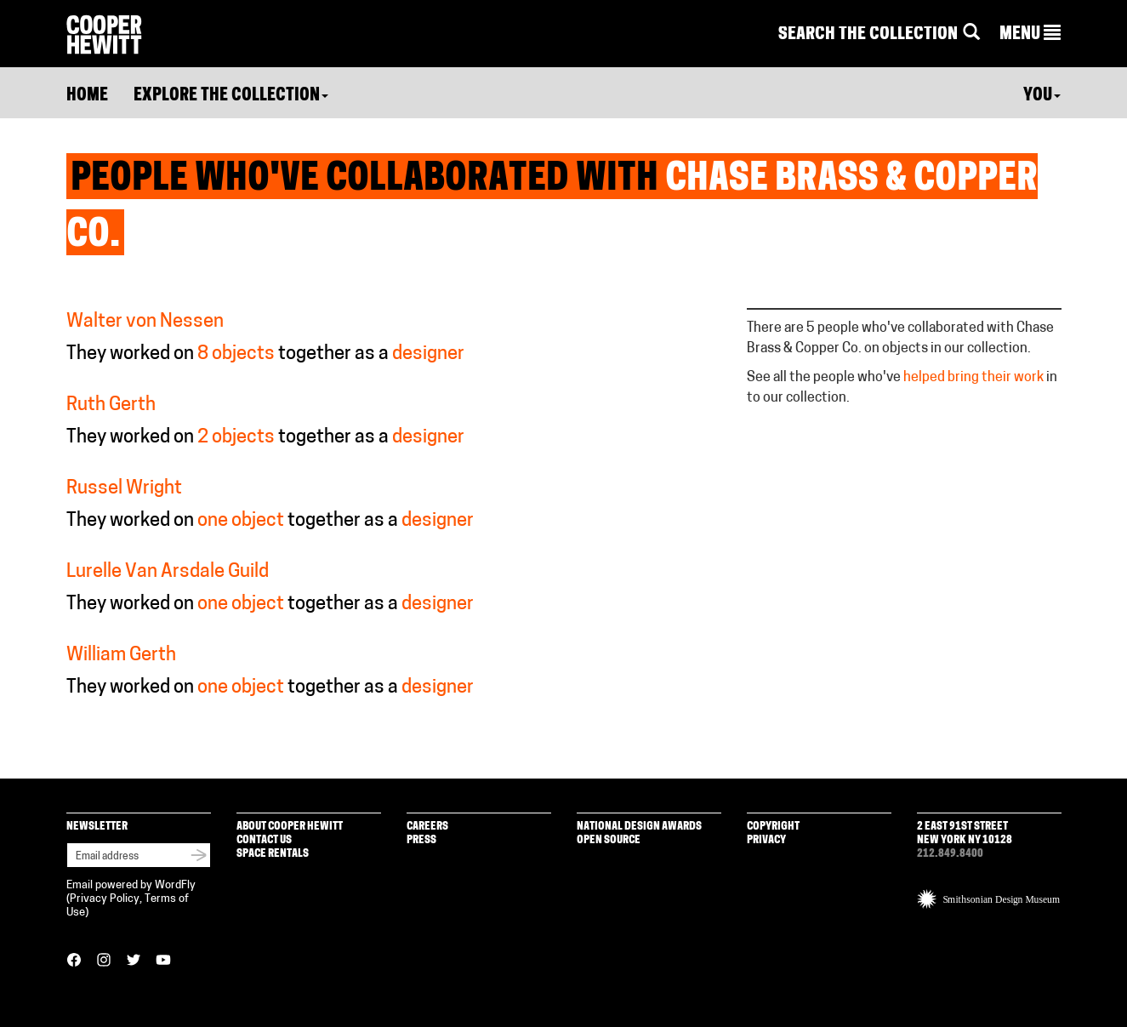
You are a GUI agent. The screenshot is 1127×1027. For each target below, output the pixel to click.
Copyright (773, 826)
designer (428, 354)
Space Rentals (272, 853)
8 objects (236, 354)
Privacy (766, 840)
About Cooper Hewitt (289, 826)
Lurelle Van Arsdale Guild (167, 572)
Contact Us (264, 840)
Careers (427, 826)
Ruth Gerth (111, 405)
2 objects (236, 438)
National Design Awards (639, 826)
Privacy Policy (104, 898)
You (1042, 96)
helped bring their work (973, 378)
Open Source (608, 840)
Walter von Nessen (145, 322)
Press (421, 840)
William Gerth (121, 655)
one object (240, 521)
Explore (231, 96)
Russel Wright (124, 489)
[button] (1030, 35)
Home (87, 96)
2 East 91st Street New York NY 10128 (964, 833)
